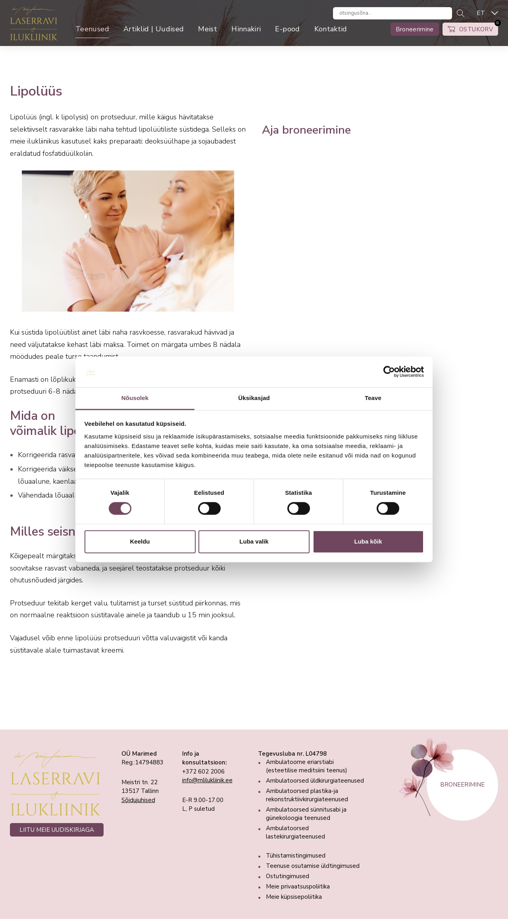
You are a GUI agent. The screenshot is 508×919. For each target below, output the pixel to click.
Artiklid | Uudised (153, 29)
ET (481, 13)
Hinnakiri (246, 29)
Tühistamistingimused (295, 856)
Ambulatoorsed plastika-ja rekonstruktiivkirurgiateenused (307, 795)
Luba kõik (368, 541)
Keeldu (140, 541)
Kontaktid (330, 29)
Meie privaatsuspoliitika (298, 886)
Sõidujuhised (138, 800)
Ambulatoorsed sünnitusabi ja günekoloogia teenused (306, 814)
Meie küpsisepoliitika (294, 897)
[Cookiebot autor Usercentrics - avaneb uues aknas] (389, 372)
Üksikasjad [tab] (253, 397)
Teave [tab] (373, 397)
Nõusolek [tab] (134, 397)
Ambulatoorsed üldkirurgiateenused (315, 781)
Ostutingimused (287, 876)
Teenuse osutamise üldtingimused (313, 866)
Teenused (92, 29)
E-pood (287, 29)
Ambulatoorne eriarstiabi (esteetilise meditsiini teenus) (306, 766)
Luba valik (253, 541)
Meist (207, 29)
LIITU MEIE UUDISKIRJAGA (56, 830)
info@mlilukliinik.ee (207, 780)
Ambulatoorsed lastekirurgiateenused (295, 832)
